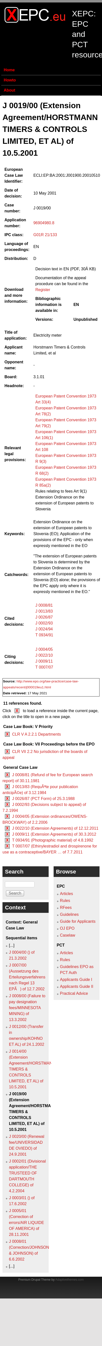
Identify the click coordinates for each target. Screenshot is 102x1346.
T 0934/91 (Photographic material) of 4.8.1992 (52, 840)
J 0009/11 (44, 661)
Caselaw (67, 935)
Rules (65, 900)
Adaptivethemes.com (69, 1279)
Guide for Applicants (78, 921)
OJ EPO (67, 928)
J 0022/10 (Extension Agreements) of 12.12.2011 (55, 828)
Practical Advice (74, 993)
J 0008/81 (44, 605)
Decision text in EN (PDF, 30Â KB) (65, 269)
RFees (66, 907)
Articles (66, 894)
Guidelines (69, 914)
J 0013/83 (44, 611)
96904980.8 (43, 223)
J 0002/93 (44, 623)
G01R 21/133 (45, 235)
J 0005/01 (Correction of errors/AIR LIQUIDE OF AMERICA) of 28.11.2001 (26, 1223)
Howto (10, 80)
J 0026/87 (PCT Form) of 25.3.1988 (43, 799)
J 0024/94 (44, 629)
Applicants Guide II (76, 986)
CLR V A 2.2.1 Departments (36, 734)
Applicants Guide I (76, 979)
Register (42, 290)
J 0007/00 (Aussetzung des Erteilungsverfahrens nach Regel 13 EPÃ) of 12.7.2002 (27, 977)
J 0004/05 (44, 649)
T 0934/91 (44, 635)
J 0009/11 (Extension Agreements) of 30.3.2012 (54, 834)
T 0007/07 (44, 667)
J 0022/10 (44, 655)
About (9, 90)
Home (9, 70)
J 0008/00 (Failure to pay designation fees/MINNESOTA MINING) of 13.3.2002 (27, 1008)
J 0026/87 (44, 617)
